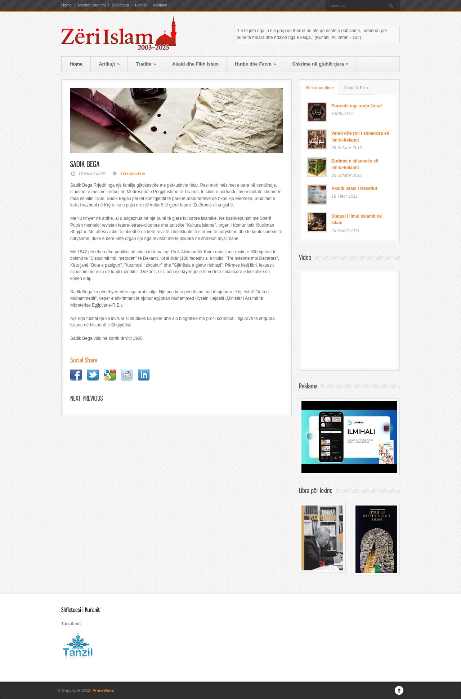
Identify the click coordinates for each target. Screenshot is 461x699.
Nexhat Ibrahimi (92, 5)
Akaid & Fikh (356, 87)
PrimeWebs (103, 690)
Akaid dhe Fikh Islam (195, 64)
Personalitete (132, 173)
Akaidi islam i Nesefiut (354, 188)
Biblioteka (120, 5)
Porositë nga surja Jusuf (356, 105)
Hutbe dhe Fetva (255, 64)
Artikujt (109, 64)
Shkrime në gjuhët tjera (320, 64)
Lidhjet (141, 5)
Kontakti (160, 5)
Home (66, 5)
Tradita (146, 64)
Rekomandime (320, 87)
